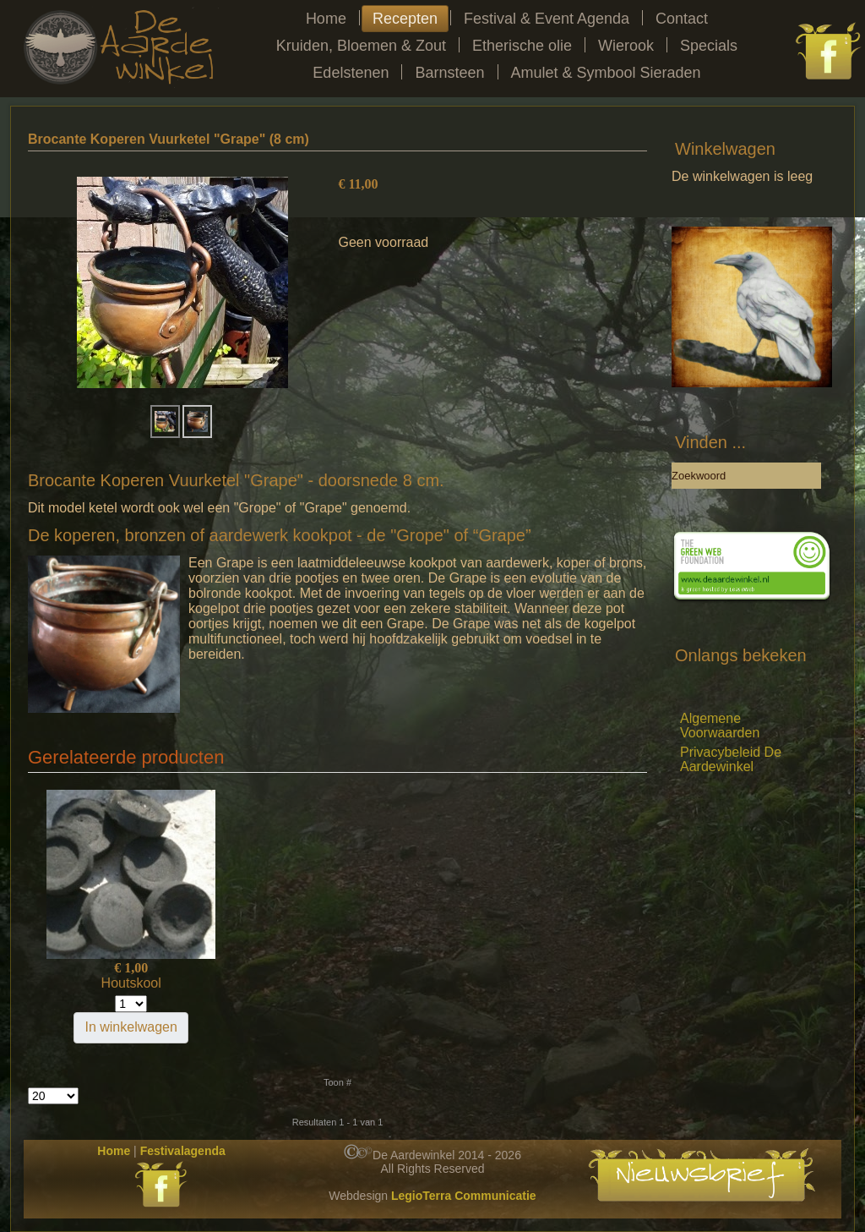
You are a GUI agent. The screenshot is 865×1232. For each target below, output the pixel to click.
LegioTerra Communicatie (463, 1195)
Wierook (626, 45)
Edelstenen (351, 72)
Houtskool (131, 983)
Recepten (405, 18)
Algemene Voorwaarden (719, 725)
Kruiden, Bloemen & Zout (361, 45)
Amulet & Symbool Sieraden (606, 72)
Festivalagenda (183, 1151)
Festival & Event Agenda (546, 18)
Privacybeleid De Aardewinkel (730, 759)
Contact (682, 18)
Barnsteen (449, 72)
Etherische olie (522, 45)
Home (326, 18)
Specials (708, 45)
